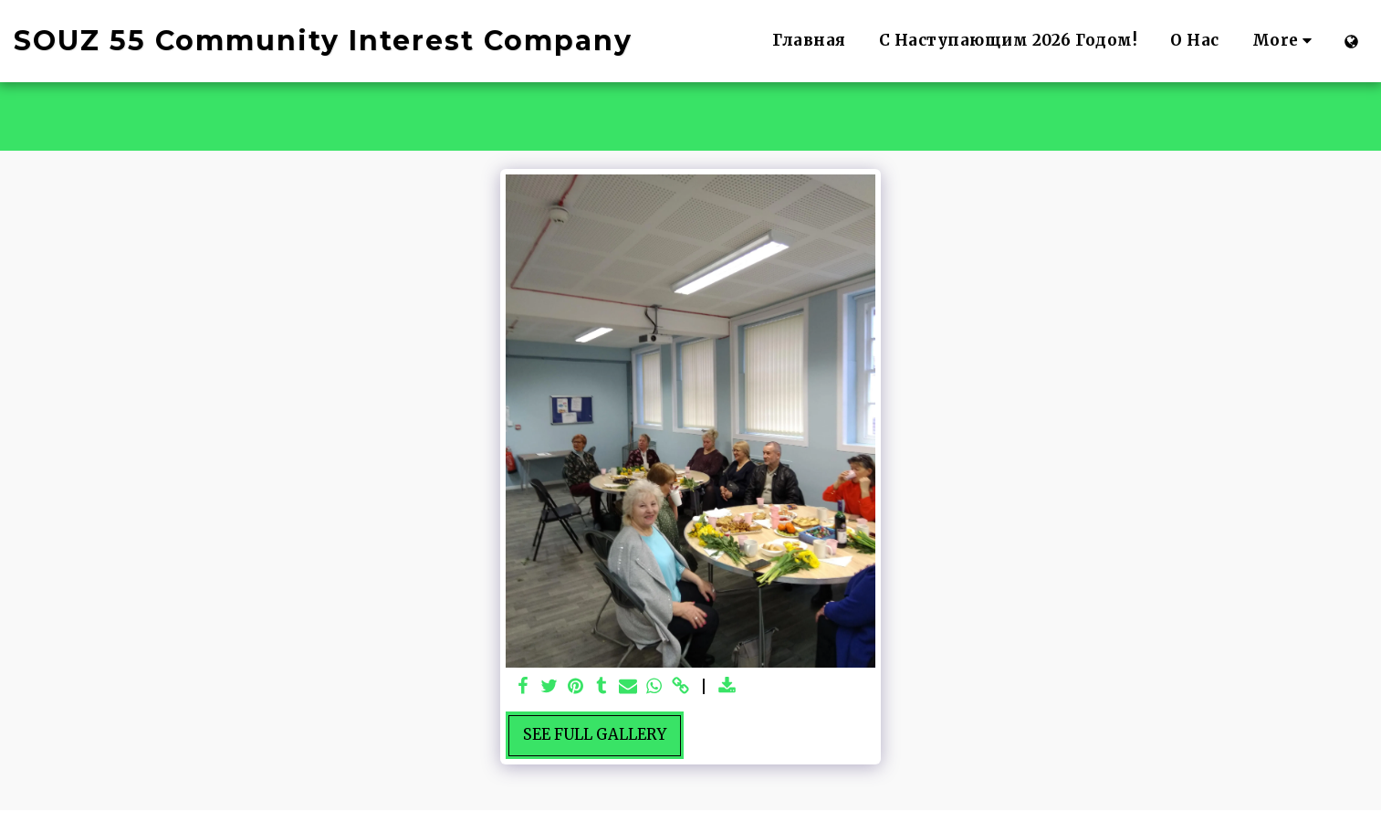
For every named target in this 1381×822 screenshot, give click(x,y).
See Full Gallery (594, 734)
